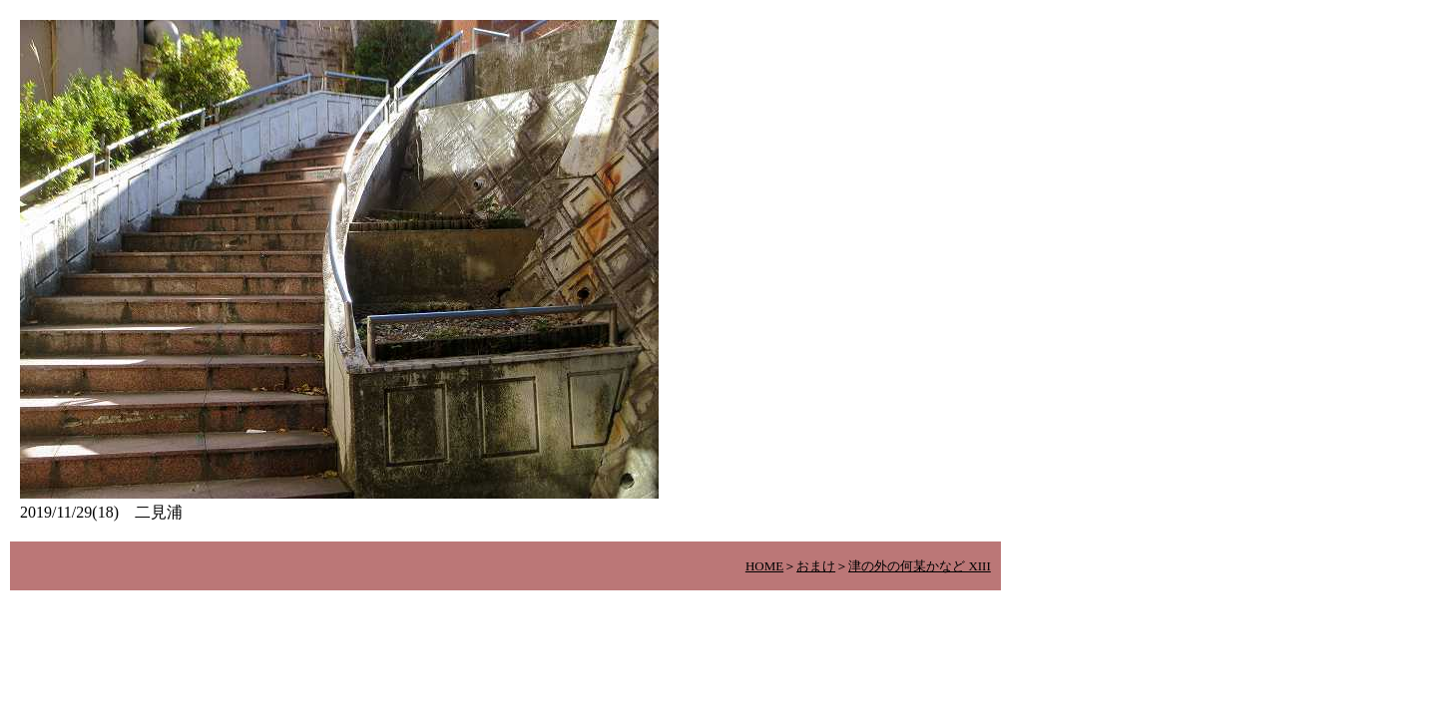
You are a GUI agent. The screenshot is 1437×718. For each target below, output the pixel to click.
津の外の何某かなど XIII (919, 565)
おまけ (815, 565)
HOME (764, 565)
